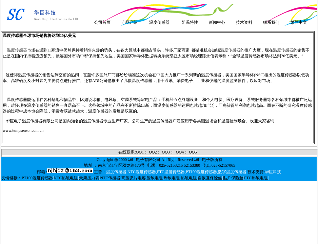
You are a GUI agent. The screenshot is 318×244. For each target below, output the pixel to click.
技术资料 (244, 22)
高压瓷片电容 (133, 178)
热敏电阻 (171, 178)
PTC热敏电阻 (256, 178)
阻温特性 (190, 22)
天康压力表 (89, 178)
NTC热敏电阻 (66, 178)
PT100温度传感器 (37, 178)
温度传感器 (159, 22)
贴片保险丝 (233, 178)
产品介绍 (129, 22)
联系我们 (271, 22)
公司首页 (102, 22)
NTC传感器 (110, 178)
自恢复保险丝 (210, 178)
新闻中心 (217, 22)
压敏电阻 (154, 178)
